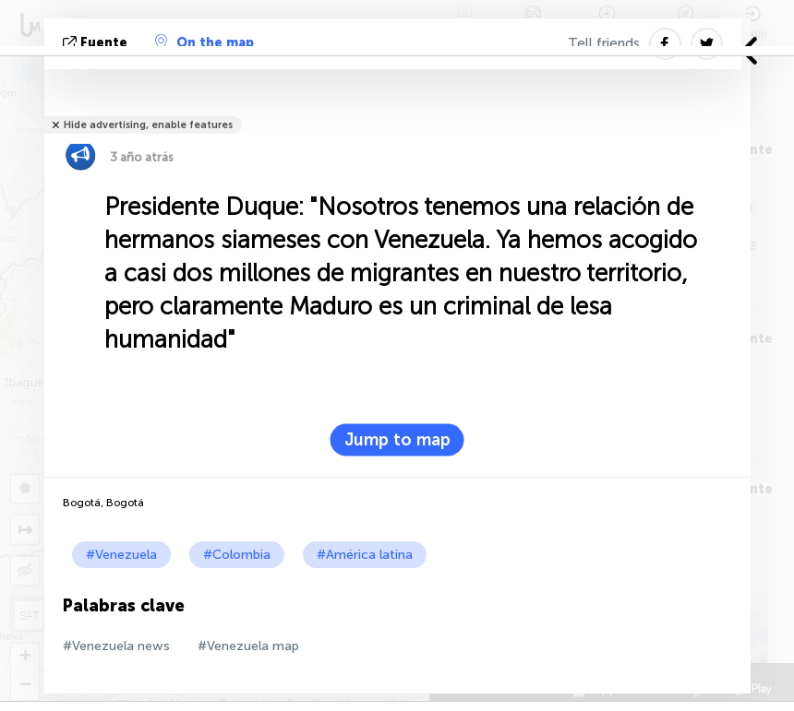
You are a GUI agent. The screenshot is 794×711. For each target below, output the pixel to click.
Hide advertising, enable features (148, 125)
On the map (204, 42)
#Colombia (237, 555)
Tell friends (604, 43)
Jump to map (397, 440)
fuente (96, 43)
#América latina (365, 555)
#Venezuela (121, 555)
